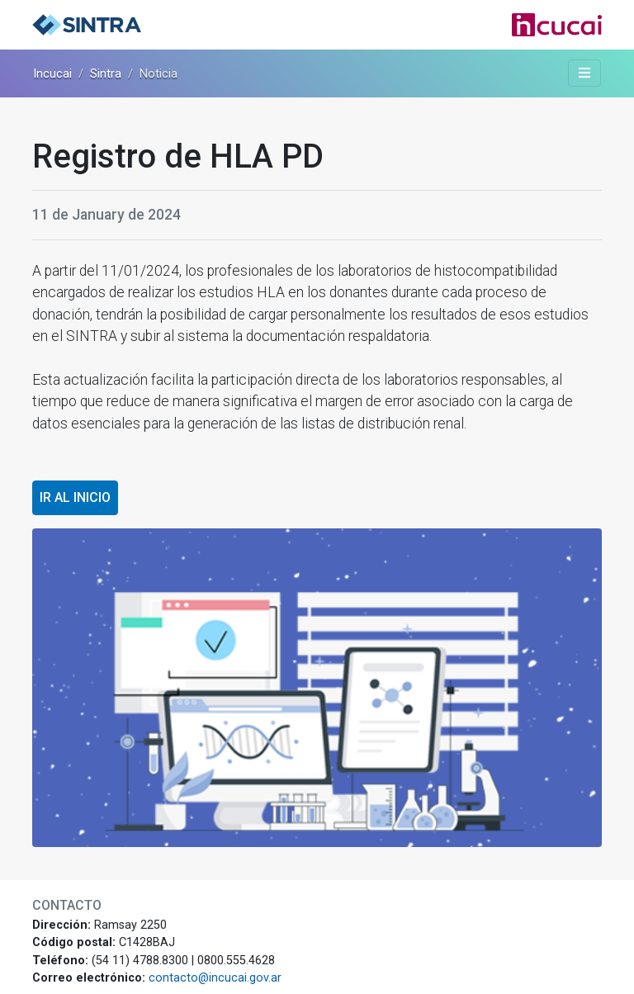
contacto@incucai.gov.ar (215, 978)
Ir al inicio (75, 497)
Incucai (52, 73)
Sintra (105, 73)
